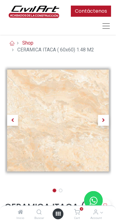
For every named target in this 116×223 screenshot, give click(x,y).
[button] (13, 120)
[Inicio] (20, 212)
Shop (27, 43)
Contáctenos (91, 11)
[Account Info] (96, 212)
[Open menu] (58, 213)
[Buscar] (39, 212)
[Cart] (77, 212)
